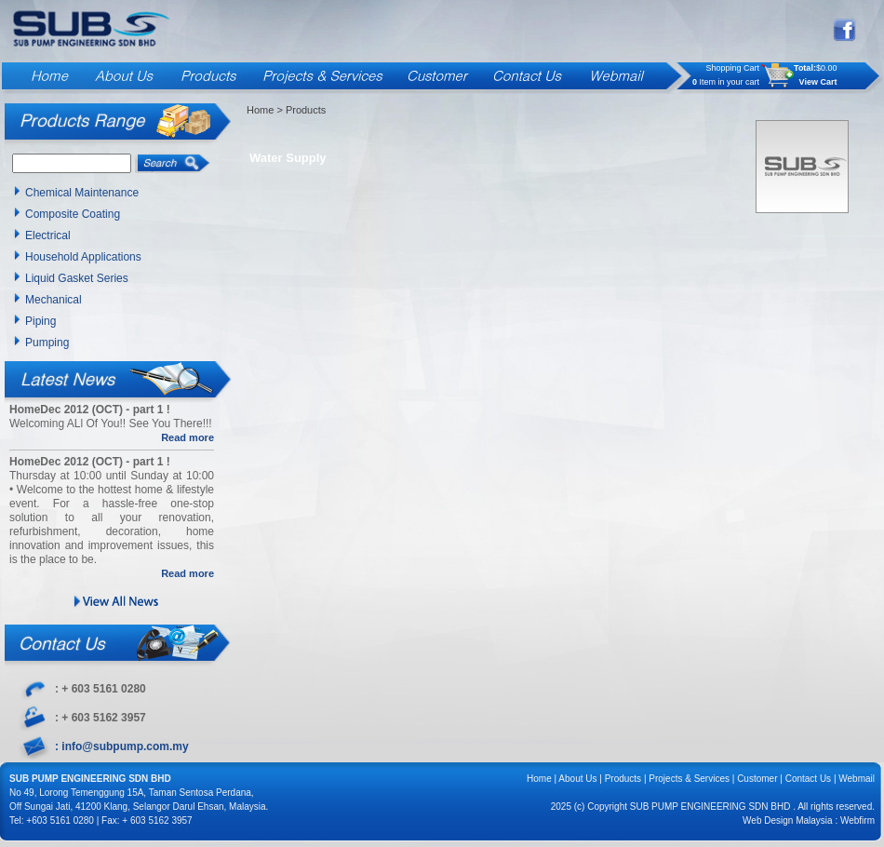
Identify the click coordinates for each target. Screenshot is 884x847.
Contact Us (808, 778)
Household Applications (83, 256)
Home (260, 109)
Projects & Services (689, 778)
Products (623, 778)
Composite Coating (72, 214)
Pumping (47, 342)
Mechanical (53, 299)
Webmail (856, 778)
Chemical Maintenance (82, 192)
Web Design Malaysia (788, 820)
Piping (40, 321)
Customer (757, 778)
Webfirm (857, 820)
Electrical (48, 235)
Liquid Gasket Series (76, 278)
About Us (577, 778)
